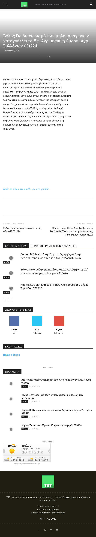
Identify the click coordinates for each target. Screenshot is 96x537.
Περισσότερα (11, 355)
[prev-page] (5, 300)
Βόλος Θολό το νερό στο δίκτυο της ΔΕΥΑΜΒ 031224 (22, 230)
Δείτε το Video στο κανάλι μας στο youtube (26, 189)
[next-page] (10, 300)
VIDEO (6, 262)
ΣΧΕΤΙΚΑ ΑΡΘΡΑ (16, 246)
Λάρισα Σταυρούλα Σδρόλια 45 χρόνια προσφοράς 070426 (51, 425)
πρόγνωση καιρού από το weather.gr (27, 464)
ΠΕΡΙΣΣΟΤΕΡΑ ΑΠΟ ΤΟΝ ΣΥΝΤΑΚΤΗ (53, 246)
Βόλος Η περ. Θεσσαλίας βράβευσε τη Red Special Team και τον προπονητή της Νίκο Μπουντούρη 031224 (71, 231)
